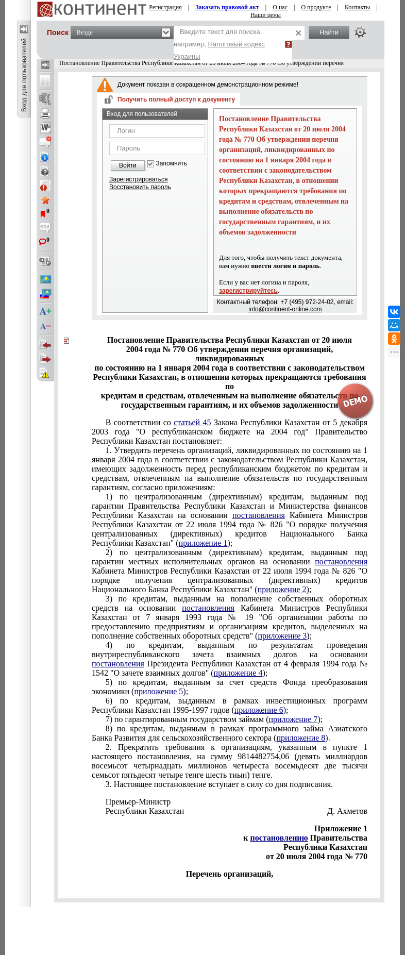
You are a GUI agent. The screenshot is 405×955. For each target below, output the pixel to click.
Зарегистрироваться (138, 179)
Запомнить (171, 163)
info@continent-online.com (285, 309)
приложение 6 (258, 710)
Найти (329, 32)
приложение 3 (282, 635)
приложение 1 (203, 543)
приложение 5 (158, 691)
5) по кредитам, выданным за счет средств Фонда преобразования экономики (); (229, 687)
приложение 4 (238, 672)
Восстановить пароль (140, 187)
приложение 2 (282, 589)
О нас (280, 7)
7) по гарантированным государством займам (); (214, 719)
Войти (128, 165)
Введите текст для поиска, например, (219, 44)
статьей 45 (192, 422)
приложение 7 (292, 719)
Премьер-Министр (138, 801)
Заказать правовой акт (227, 7)
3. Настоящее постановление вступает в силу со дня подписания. (219, 784)
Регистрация (165, 7)
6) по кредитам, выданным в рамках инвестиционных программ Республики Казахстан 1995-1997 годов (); (229, 705)
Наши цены (265, 15)
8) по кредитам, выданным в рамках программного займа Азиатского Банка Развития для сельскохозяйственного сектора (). (229, 733)
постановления (258, 515)
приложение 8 (300, 737)
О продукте (316, 7)
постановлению (279, 837)
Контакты (357, 7)
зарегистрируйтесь (248, 290)
